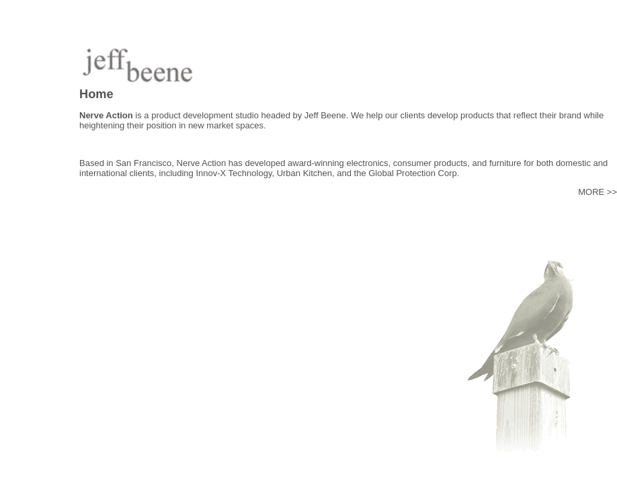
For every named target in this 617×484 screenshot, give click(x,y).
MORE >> (597, 192)
